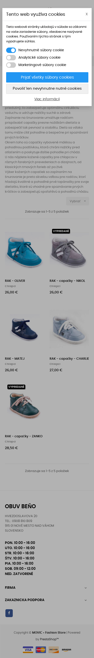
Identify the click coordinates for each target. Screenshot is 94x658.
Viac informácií (47, 99)
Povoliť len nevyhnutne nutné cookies (47, 88)
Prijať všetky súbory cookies (47, 77)
